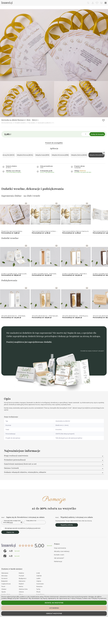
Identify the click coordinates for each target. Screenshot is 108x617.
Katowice (22, 581)
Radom (21, 584)
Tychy (38, 589)
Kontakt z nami (59, 555)
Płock (38, 592)
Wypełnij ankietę (67, 525)
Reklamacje (58, 561)
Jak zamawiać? (59, 558)
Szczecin (4, 578)
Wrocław (4, 576)
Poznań (21, 576)
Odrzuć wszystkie (54, 613)
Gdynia (38, 581)
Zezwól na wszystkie (54, 603)
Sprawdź (49, 545)
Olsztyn (3, 589)
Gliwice (21, 592)
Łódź (38, 573)
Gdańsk (39, 576)
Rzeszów (39, 586)
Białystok (4, 581)
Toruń (3, 586)
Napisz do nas (73, 333)
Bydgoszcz (22, 578)
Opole (3, 592)
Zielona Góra (23, 589)
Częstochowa (6, 584)
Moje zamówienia (60, 548)
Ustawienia (54, 608)
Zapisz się (10, 532)
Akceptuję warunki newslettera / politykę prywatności (20, 528)
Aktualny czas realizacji (61, 551)
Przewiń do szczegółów (54, 143)
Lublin (38, 578)
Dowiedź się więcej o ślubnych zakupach (92, 351)
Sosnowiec (40, 584)
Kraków (21, 573)
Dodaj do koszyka (97, 134)
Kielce (21, 586)
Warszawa (4, 573)
